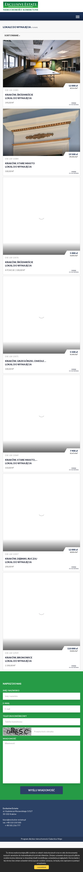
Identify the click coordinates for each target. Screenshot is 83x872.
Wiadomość (9, 738)
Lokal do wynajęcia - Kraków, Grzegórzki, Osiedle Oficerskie (41, 324)
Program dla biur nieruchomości (35, 839)
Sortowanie (12, 35)
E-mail (6, 703)
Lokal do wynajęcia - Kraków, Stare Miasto (41, 142)
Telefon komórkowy (15, 716)
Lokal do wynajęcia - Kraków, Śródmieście (41, 73)
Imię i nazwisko (11, 690)
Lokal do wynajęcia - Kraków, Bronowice (41, 621)
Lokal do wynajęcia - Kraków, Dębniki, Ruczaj (41, 522)
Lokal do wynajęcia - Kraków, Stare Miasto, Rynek (41, 423)
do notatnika (74, 103)
